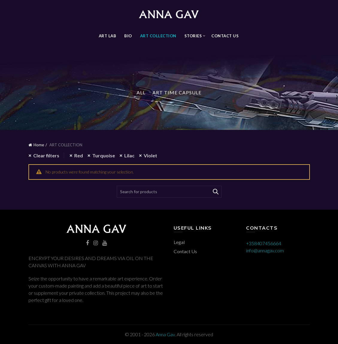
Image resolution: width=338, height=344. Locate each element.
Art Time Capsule (176, 92)
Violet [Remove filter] (150, 155)
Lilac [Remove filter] (129, 155)
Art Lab (107, 35)
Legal (179, 242)
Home (39, 144)
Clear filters (46, 155)
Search (216, 192)
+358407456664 (263, 243)
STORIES (193, 35)
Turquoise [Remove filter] (103, 155)
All (141, 92)
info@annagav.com (265, 250)
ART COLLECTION (158, 35)
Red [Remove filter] (78, 155)
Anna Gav (165, 334)
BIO (128, 35)
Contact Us (225, 35)
